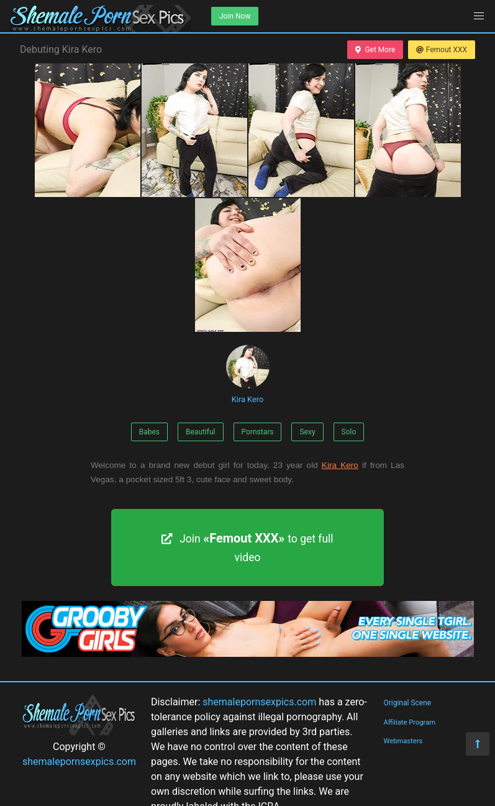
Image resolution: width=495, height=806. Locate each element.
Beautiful (201, 432)
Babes (149, 432)
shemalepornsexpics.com (79, 761)
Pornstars (258, 432)
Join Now (234, 16)
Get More (375, 49)
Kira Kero (248, 374)
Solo (349, 432)
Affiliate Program (409, 722)
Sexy (307, 432)
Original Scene (407, 702)
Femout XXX (441, 49)
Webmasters (402, 741)
